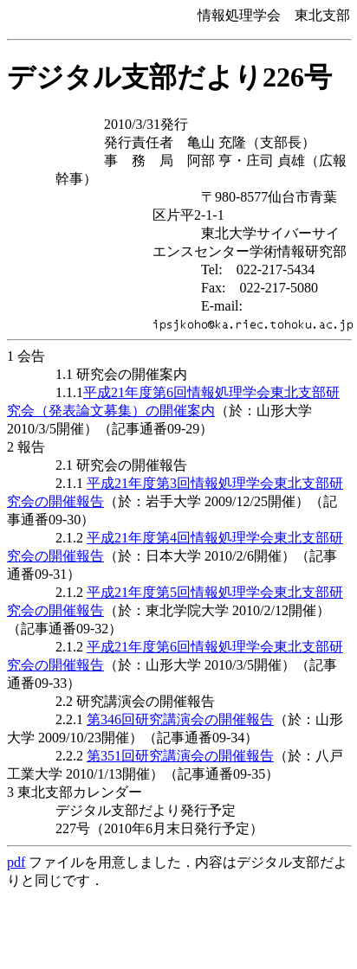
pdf (16, 862)
